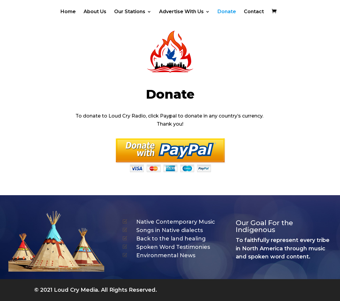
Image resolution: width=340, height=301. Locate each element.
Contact (254, 12)
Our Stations (129, 12)
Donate (226, 12)
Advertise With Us (181, 12)
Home (68, 12)
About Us (95, 12)
